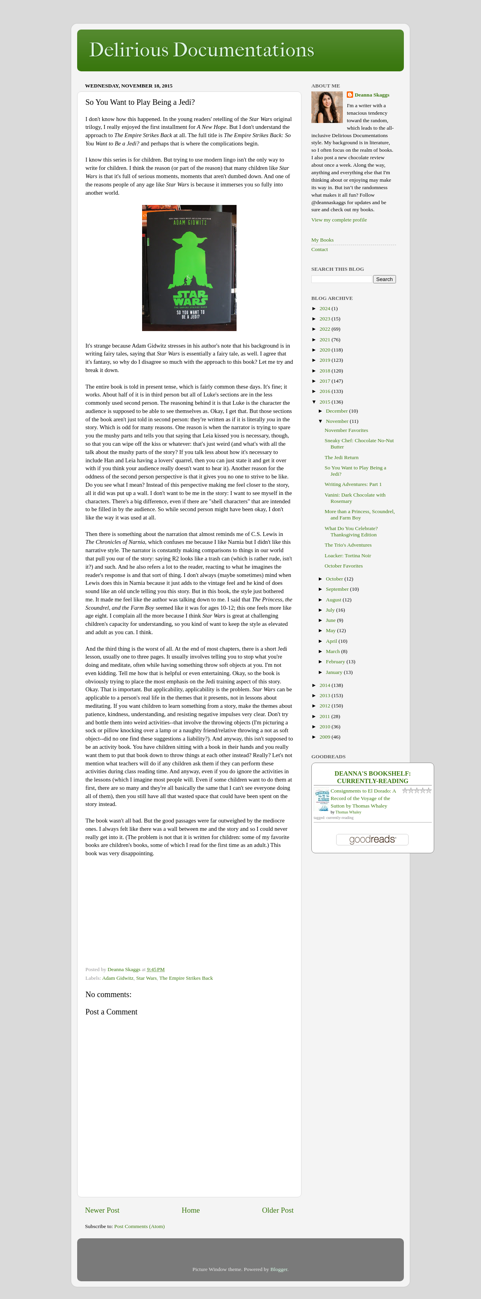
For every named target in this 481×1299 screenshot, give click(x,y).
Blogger (278, 1269)
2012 (325, 706)
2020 (325, 350)
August (334, 600)
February (336, 661)
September (338, 589)
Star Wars (146, 978)
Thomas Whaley (348, 812)
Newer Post (102, 1210)
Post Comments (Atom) (139, 1226)
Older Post (278, 1210)
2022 (325, 329)
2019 (325, 360)
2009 (325, 737)
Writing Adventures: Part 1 (353, 484)
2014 (325, 685)
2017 (325, 381)
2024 (325, 308)
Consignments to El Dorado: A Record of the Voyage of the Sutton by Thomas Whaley (363, 798)
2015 (325, 402)
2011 (325, 716)
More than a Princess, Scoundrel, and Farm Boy (360, 514)
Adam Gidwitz (117, 978)
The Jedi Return (342, 457)
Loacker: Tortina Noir (348, 555)
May (331, 630)
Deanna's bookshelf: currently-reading (373, 777)
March (333, 651)
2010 (325, 727)
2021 (325, 339)
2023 (325, 319)
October (335, 579)
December (337, 411)
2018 (325, 371)
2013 (325, 695)
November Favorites (346, 430)
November (338, 421)
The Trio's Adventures (348, 545)
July (331, 610)
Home (191, 1210)
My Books (322, 240)
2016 (325, 391)
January (335, 672)
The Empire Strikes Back (186, 978)
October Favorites (344, 566)
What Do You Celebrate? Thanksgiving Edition (351, 531)
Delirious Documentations (201, 49)
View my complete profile (339, 220)
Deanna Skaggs (372, 95)
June (331, 620)
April (332, 641)
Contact (319, 249)
